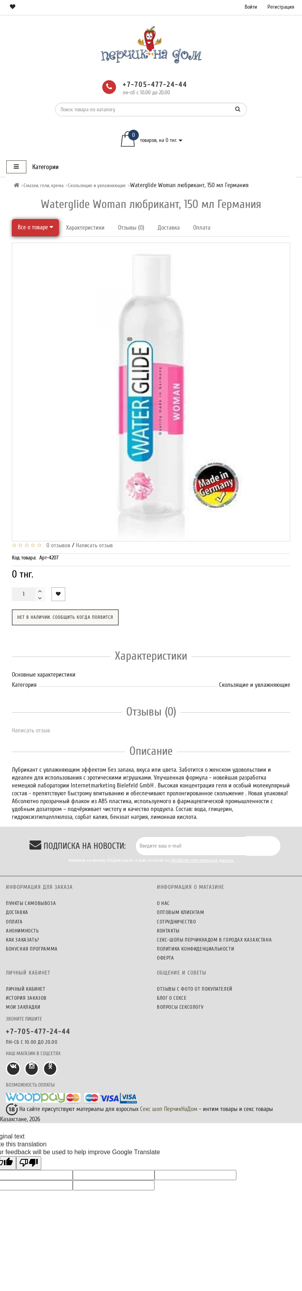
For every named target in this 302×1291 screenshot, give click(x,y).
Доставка (169, 227)
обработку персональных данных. (202, 860)
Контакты (168, 931)
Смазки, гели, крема (44, 185)
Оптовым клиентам (180, 912)
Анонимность (22, 931)
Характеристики (85, 227)
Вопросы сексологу (180, 1007)
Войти (251, 7)
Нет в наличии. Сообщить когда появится (65, 617)
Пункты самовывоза (31, 903)
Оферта (165, 958)
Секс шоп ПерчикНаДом (168, 1109)
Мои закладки (23, 1007)
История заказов (26, 998)
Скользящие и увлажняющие (97, 185)
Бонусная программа (32, 949)
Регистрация (280, 7)
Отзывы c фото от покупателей (194, 989)
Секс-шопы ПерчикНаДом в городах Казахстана (214, 940)
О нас (163, 903)
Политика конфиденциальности (195, 949)
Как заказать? (22, 940)
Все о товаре (35, 227)
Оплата (201, 227)
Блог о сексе (171, 998)
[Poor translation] (28, 1163)
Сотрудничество (176, 922)
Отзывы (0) (131, 227)
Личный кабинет (25, 989)
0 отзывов (56, 545)
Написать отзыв (94, 545)
